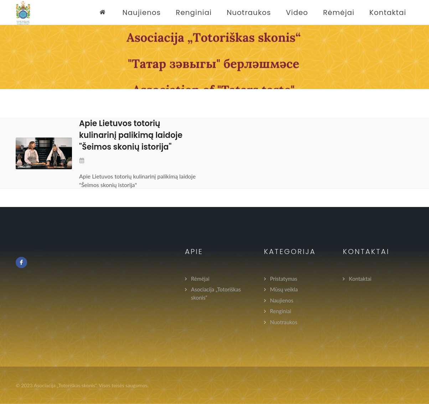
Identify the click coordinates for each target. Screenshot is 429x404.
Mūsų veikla (284, 289)
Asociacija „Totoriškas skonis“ (216, 293)
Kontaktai (360, 278)
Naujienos (282, 300)
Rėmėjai (200, 278)
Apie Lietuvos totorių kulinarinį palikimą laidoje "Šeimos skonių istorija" (130, 135)
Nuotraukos (284, 321)
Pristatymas (284, 278)
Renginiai (280, 311)
